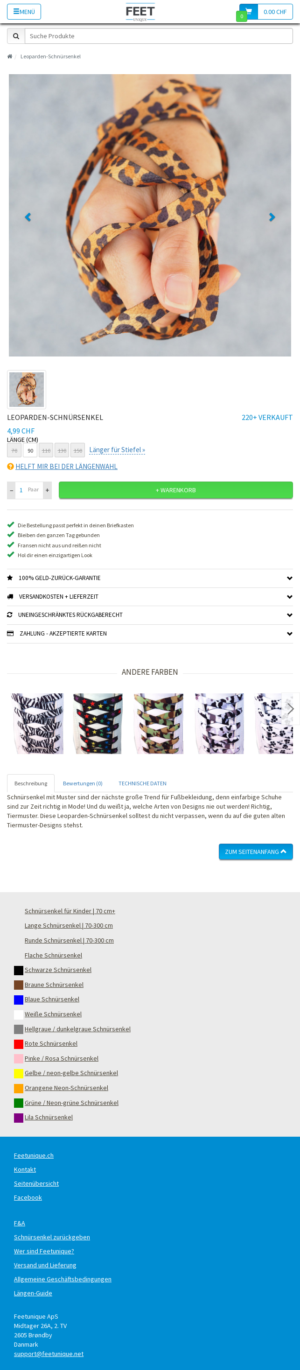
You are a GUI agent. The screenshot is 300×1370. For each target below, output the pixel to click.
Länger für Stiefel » (117, 449)
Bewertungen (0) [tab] (83, 783)
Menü (24, 11)
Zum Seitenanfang (256, 851)
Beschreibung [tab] (30, 783)
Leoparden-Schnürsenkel (51, 56)
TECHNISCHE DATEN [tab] (143, 783)
